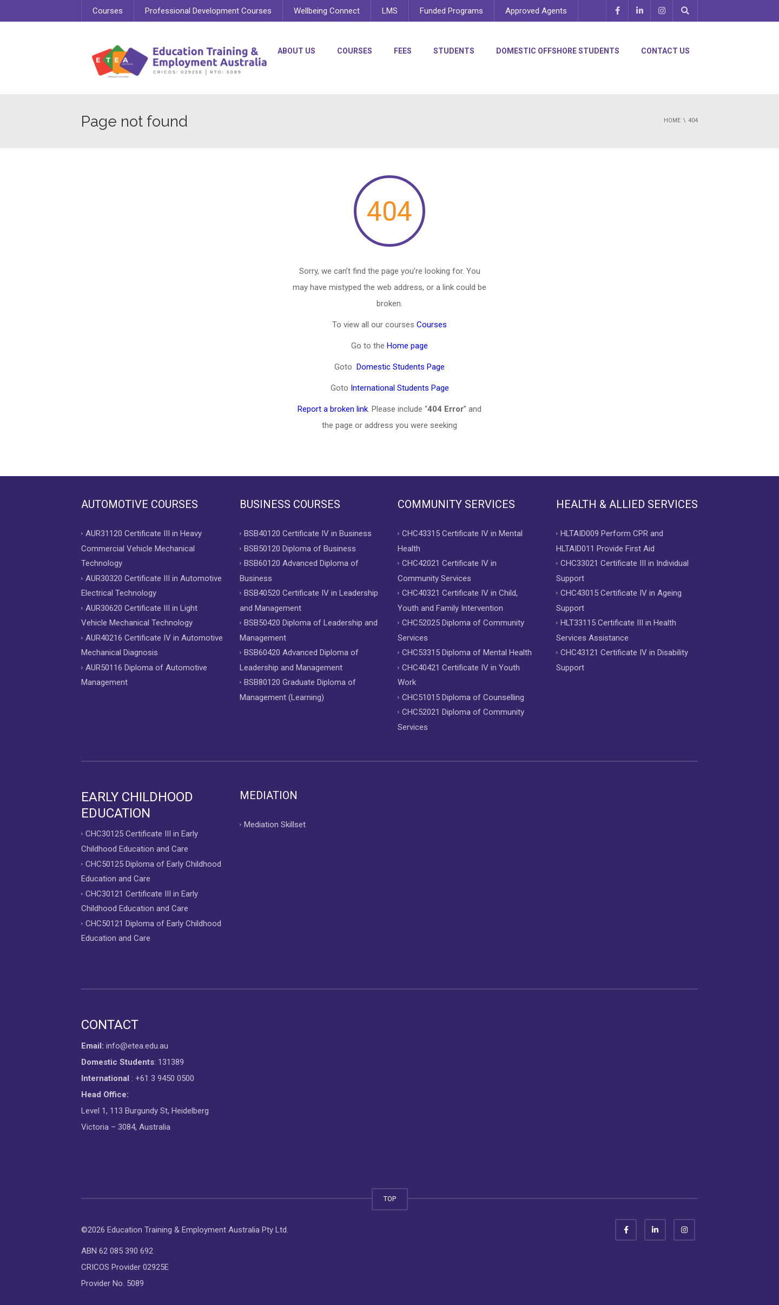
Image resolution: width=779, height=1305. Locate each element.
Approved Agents (536, 11)
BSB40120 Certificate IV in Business (308, 533)
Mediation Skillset (275, 824)
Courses (108, 11)
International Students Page (400, 388)
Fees (403, 51)
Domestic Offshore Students (557, 51)
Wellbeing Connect (327, 11)
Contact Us (665, 51)
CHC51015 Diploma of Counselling (463, 697)
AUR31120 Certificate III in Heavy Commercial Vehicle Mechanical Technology (141, 548)
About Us (296, 51)
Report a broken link (333, 409)
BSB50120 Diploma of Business (300, 548)
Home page (407, 346)
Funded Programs (451, 11)
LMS (390, 11)
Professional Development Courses (208, 11)
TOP (390, 1199)
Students (453, 51)
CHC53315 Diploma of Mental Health (467, 652)
